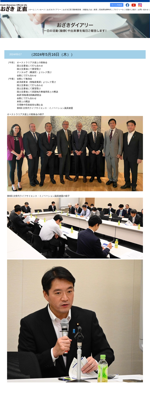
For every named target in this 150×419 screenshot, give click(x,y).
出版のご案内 (103, 399)
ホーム (32, 10)
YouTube (122, 399)
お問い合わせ (143, 10)
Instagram (132, 399)
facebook (114, 399)
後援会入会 (87, 10)
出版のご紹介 (131, 10)
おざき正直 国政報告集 (72, 10)
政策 (95, 10)
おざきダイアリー (54, 10)
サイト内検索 (116, 5)
